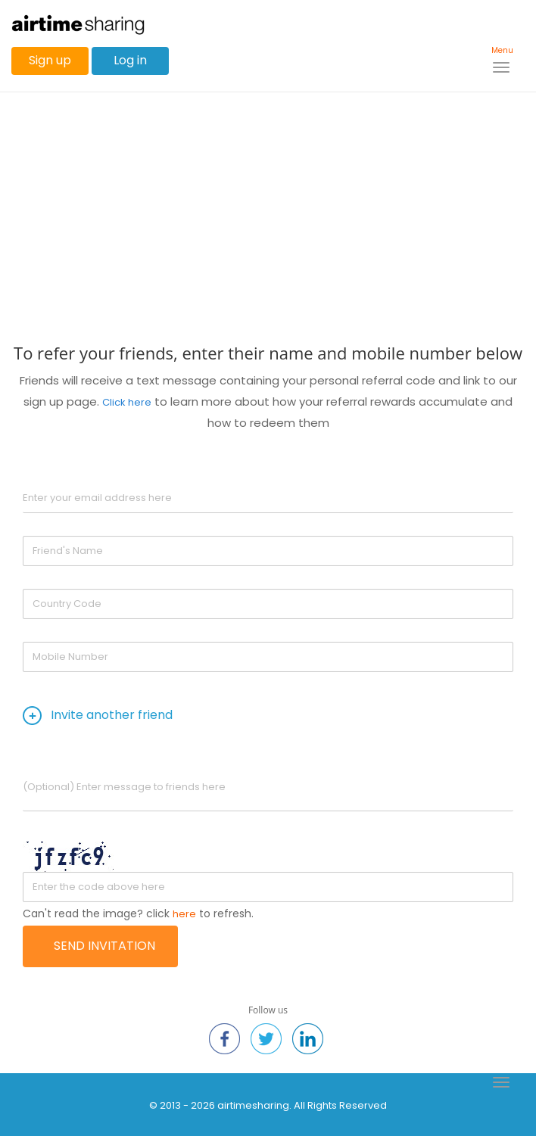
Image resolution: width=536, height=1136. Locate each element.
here (184, 914)
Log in (130, 60)
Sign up (50, 60)
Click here (126, 402)
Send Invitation (104, 945)
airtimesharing (253, 1105)
